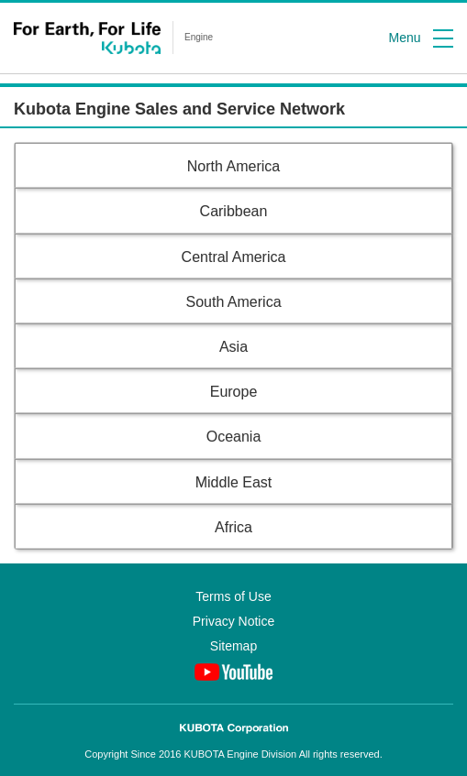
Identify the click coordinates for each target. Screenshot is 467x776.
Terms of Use (233, 596)
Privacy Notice (233, 621)
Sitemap (233, 646)
